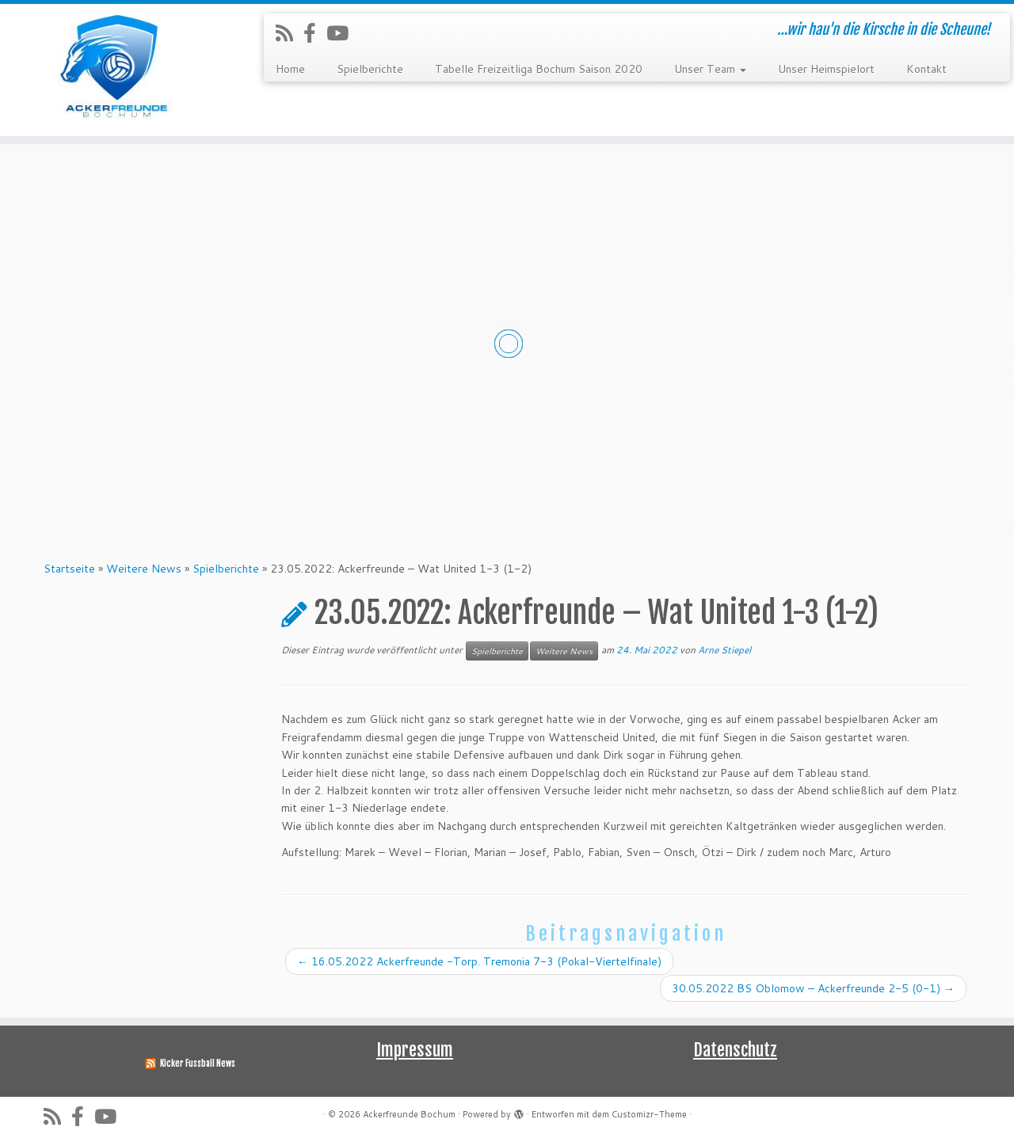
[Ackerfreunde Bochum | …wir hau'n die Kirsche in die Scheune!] (117, 70)
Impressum (414, 1049)
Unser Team (710, 69)
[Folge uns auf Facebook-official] (314, 33)
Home (290, 69)
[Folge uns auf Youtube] (342, 33)
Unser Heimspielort (826, 69)
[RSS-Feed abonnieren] (289, 33)
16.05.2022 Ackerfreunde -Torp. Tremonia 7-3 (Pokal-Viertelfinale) (479, 961)
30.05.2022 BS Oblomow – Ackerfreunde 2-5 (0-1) (813, 988)
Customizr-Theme (649, 1114)
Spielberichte (370, 69)
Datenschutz (735, 1049)
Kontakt (926, 69)
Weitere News (143, 569)
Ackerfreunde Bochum (409, 1114)
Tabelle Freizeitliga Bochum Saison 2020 (538, 69)
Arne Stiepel (724, 650)
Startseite (69, 569)
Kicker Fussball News (197, 1063)
